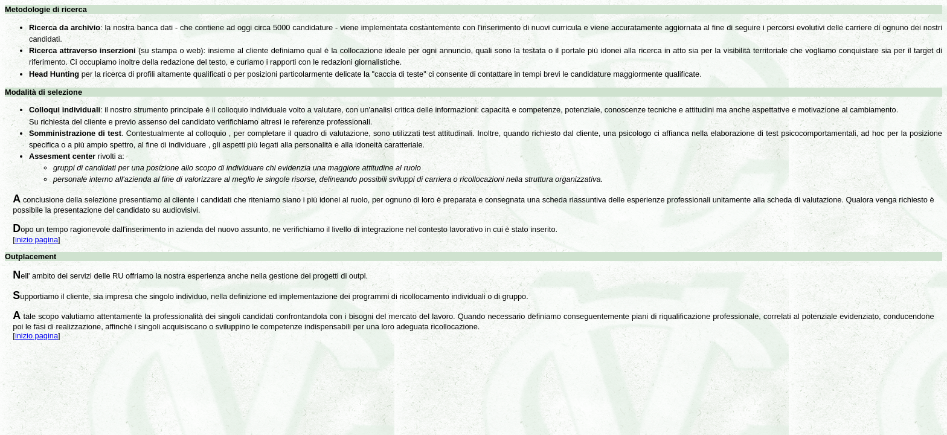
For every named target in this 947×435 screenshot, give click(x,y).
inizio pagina (36, 239)
